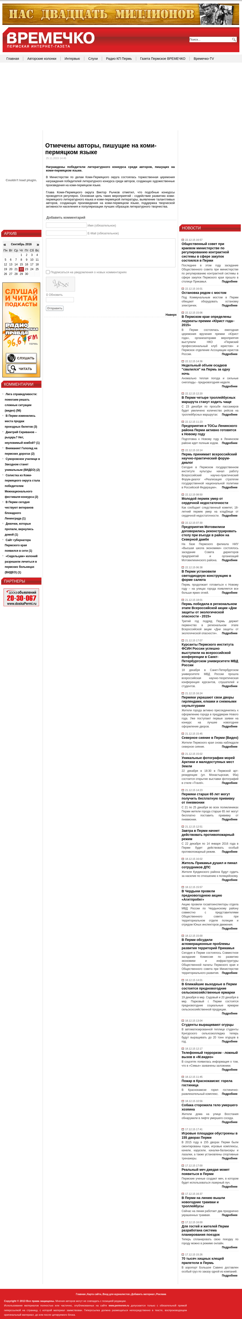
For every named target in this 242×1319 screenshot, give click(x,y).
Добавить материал (143, 1294)
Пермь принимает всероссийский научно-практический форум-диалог (209, 458)
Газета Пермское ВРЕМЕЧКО (162, 58)
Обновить (56, 294)
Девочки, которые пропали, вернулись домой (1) (19, 529)
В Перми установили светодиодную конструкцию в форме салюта (206, 575)
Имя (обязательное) (102, 225)
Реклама (161, 1294)
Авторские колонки (41, 58)
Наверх (171, 314)
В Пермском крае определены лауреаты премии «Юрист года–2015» (208, 321)
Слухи (93, 58)
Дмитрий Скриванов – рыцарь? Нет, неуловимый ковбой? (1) (22, 437)
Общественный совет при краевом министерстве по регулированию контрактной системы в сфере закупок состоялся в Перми (205, 252)
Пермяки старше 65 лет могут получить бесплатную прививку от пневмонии (208, 798)
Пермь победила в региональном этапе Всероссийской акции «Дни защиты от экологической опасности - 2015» (209, 610)
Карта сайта (94, 1294)
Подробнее (230, 281)
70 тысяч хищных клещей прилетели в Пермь (203, 1261)
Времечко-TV (204, 58)
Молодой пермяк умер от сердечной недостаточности (205, 501)
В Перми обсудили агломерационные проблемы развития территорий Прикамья (208, 944)
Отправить (54, 308)
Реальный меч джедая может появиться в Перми (206, 1172)
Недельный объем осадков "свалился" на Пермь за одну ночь (206, 369)
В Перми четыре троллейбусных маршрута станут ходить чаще (208, 400)
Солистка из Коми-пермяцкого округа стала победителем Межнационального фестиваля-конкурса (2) (22, 486)
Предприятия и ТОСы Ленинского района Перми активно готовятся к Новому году (209, 430)
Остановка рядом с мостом (204, 293)
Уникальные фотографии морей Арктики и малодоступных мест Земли (208, 762)
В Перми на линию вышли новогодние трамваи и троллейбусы (203, 1202)
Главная (12, 58)
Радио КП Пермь (119, 58)
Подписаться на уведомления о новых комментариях (89, 272)
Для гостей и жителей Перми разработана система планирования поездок (205, 1230)
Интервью (72, 58)
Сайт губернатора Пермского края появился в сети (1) (18, 545)
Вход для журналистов (116, 1294)
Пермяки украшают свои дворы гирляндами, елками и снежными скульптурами (209, 701)
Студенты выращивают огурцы (208, 1025)
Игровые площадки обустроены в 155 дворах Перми (210, 1135)
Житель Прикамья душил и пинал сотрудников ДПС (209, 865)
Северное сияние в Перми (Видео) (210, 738)
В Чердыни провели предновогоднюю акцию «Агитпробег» (202, 895)
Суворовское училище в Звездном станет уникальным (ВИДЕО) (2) (22, 464)
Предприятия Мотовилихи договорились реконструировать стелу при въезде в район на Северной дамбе (209, 533)
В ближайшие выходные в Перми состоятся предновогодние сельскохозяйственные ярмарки (209, 988)
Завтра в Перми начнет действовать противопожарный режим (208, 835)
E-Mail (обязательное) (103, 233)
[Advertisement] (121, 97)
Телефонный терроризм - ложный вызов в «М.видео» (210, 1055)
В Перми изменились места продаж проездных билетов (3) (21, 421)
